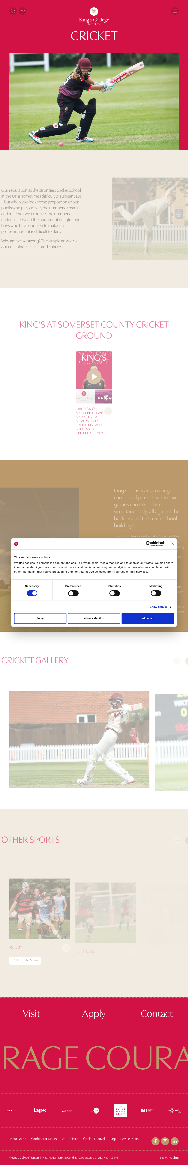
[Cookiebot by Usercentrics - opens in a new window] (148, 544)
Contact (157, 1014)
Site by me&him (169, 1157)
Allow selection (94, 618)
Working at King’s (44, 1139)
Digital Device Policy (124, 1139)
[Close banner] (172, 544)
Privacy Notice (48, 1157)
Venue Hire (70, 1139)
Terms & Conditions (69, 1157)
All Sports (22, 960)
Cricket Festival (94, 1139)
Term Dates (17, 1139)
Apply (94, 1014)
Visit (31, 1014)
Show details (158, 606)
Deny (40, 618)
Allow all (147, 618)
